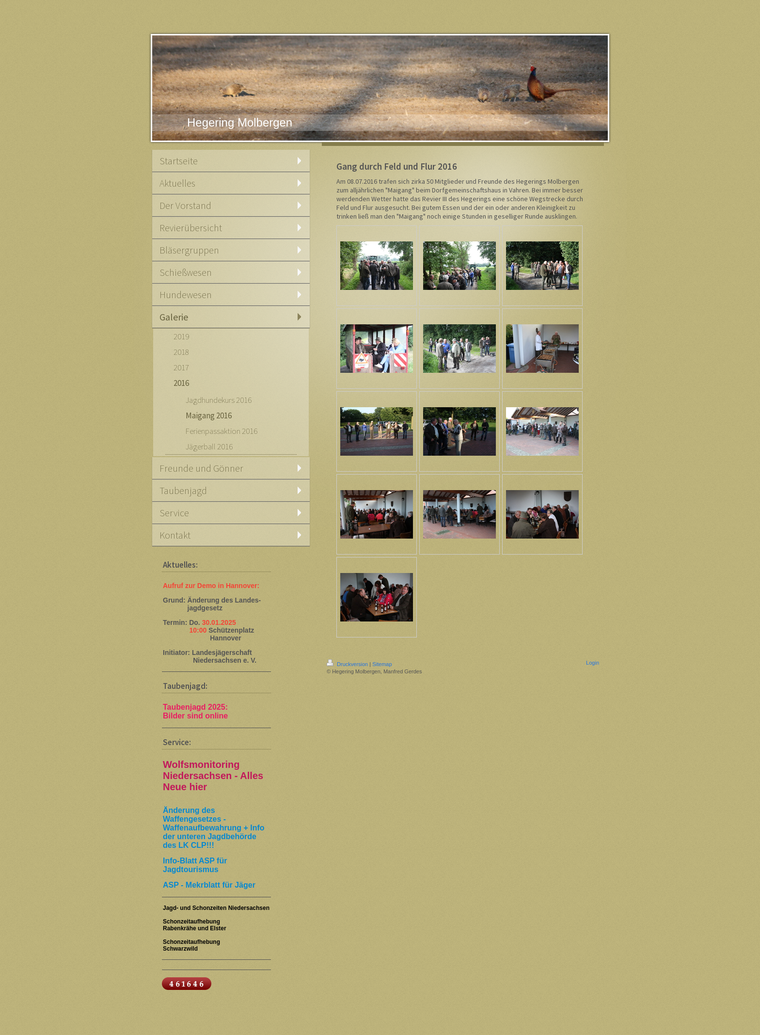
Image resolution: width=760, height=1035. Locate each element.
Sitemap (382, 664)
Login (592, 663)
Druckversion (348, 664)
